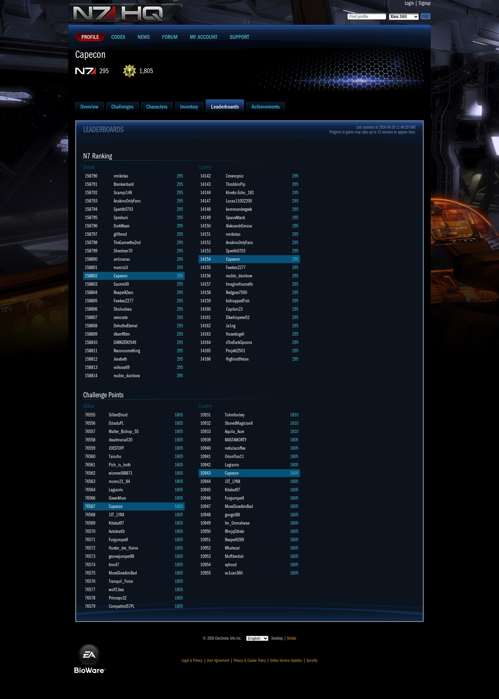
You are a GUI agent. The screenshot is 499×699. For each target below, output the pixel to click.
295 (104, 71)
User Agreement (218, 660)
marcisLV (121, 267)
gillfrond (120, 234)
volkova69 (122, 367)
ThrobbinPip (235, 184)
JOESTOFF (116, 448)
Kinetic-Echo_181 (240, 193)
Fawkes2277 (123, 301)
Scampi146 (123, 193)
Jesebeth (120, 359)
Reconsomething (127, 351)
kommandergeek (239, 209)
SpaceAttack (235, 218)
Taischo (115, 456)
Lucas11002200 (239, 201)
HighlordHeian (237, 359)
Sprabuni (121, 218)
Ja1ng (230, 326)
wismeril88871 (120, 473)
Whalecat (232, 548)
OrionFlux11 (234, 456)
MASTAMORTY (235, 440)
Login (409, 3)
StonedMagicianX (239, 423)
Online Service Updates (286, 660)
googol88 (232, 515)
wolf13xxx (116, 590)
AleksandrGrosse (239, 226)
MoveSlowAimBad (123, 573)
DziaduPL (116, 423)
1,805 (146, 71)
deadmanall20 (120, 440)
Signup (425, 3)
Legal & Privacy (192, 660)
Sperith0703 (123, 209)
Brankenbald (124, 184)
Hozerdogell (235, 334)
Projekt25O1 (235, 351)
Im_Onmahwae (237, 523)
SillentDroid (118, 415)
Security (311, 660)
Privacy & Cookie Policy (250, 660)
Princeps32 (117, 598)
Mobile (291, 638)
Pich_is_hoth (120, 465)
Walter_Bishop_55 (124, 431)
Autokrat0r (117, 531)
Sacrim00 (121, 284)
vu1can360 (234, 573)
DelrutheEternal (126, 326)
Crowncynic (235, 176)
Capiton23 (234, 309)
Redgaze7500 (236, 292)
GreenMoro (117, 498)
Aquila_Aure (234, 431)
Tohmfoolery (234, 415)
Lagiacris (116, 490)
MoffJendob (234, 556)
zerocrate (121, 317)
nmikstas (121, 176)
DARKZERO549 (125, 342)
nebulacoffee (235, 448)
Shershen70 (123, 251)
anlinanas (122, 259)
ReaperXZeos (123, 292)
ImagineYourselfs (239, 284)
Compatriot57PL (121, 606)
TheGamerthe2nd (127, 242)
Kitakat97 (116, 523)
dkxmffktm (122, 334)
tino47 (114, 565)
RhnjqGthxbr (234, 531)
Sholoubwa (123, 309)
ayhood (231, 565)
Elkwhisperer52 (238, 317)
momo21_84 (119, 481)
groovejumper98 (121, 556)
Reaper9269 (234, 540)
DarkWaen (122, 226)
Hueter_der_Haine (123, 548)
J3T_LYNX (116, 515)
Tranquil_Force (121, 581)
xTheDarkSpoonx (239, 342)
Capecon (121, 276)
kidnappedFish (238, 301)
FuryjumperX (118, 540)
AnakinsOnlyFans (127, 201)
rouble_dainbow (127, 376)
